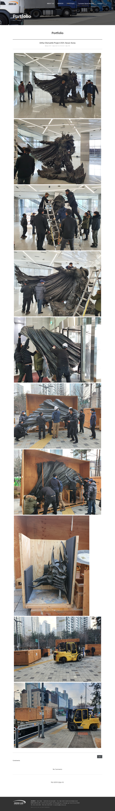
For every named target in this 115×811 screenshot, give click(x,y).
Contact (100, 3)
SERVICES (60, 3)
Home (14, 20)
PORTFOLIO (70, 3)
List (100, 756)
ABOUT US (50, 3)
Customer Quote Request (86, 3)
